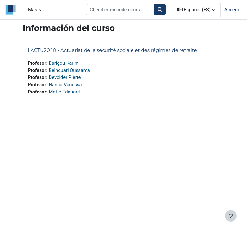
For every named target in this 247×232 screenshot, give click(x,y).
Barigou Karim (63, 63)
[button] (195, 9)
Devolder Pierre (65, 77)
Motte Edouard (64, 92)
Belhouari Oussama (69, 70)
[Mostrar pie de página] (231, 216)
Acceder (233, 10)
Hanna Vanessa (65, 85)
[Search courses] (120, 9)
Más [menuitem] (32, 10)
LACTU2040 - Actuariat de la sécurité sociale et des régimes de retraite (112, 50)
